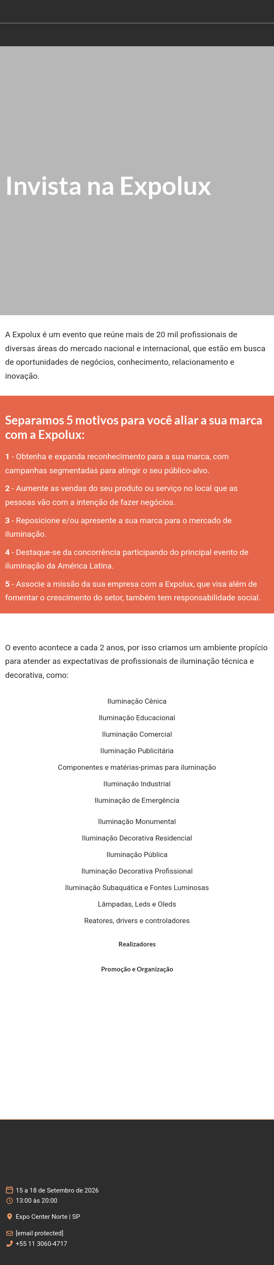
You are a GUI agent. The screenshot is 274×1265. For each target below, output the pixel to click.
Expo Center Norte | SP (48, 1217)
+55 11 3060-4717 (41, 1244)
